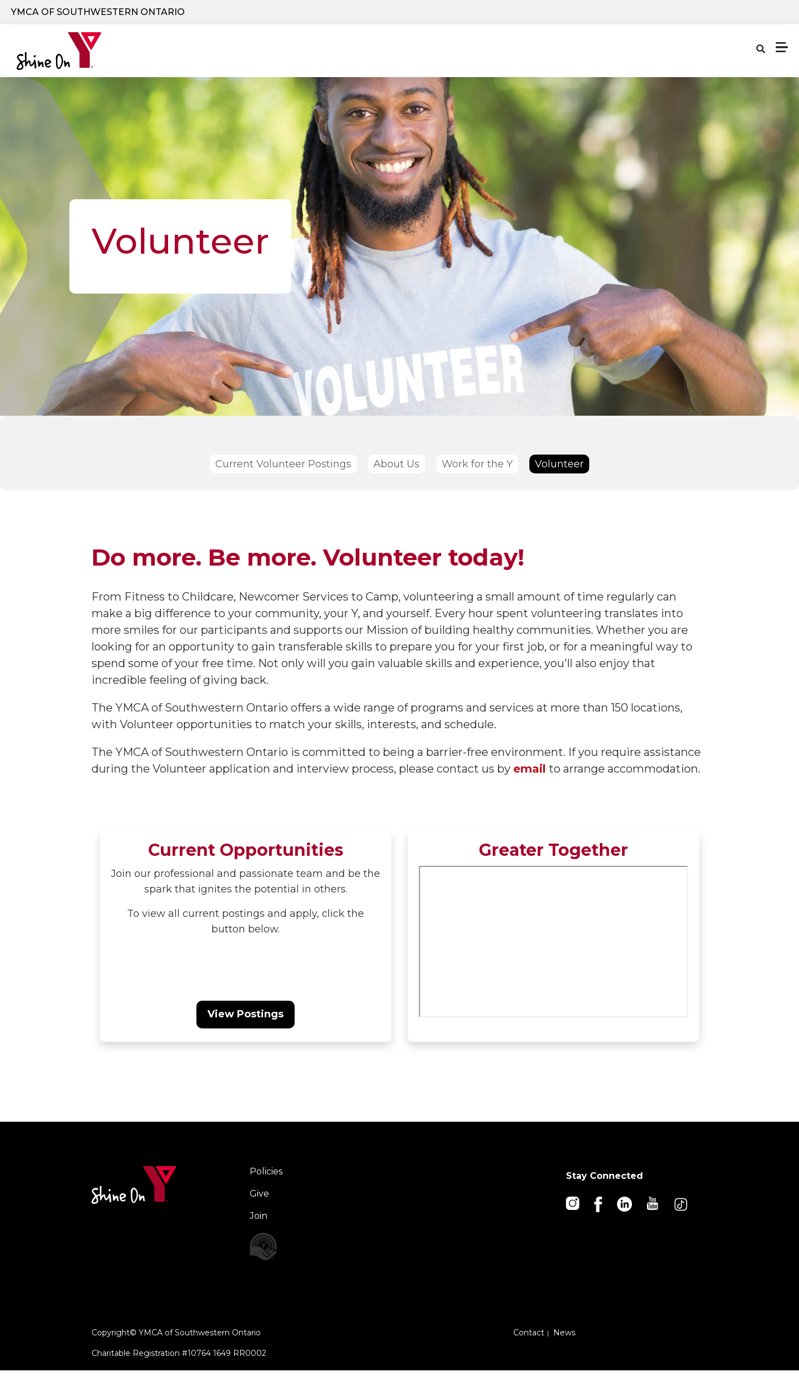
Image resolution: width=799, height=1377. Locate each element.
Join (258, 1222)
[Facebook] (599, 1210)
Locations (419, 57)
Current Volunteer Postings (283, 471)
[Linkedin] (625, 1209)
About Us (396, 471)
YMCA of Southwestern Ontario (98, 14)
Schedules (529, 57)
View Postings (246, 1021)
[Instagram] (573, 1209)
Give (259, 1200)
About (635, 57)
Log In (673, 15)
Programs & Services (280, 57)
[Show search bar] (525, 15)
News (564, 1339)
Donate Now (589, 16)
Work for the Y (477, 471)
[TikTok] (681, 1210)
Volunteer (559, 471)
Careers (744, 15)
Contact (528, 1339)
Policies (266, 1178)
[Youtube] (653, 1209)
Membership (743, 57)
